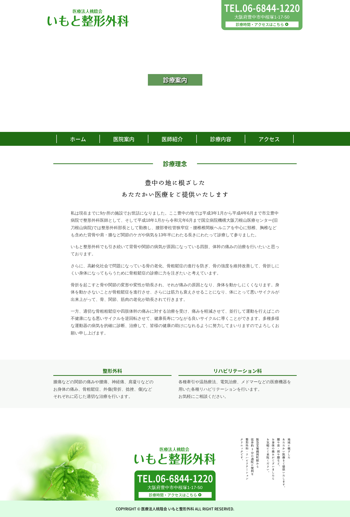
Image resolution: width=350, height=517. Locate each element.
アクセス (269, 139)
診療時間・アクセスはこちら (262, 24)
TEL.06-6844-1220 (262, 7)
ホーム (78, 139)
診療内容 (220, 139)
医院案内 (123, 139)
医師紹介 (172, 139)
